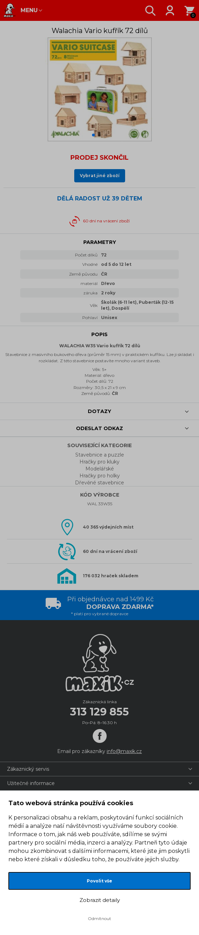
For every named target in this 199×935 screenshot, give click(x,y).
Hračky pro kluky (99, 462)
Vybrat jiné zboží (100, 175)
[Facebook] (100, 736)
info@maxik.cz (124, 751)
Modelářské (99, 469)
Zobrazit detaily (99, 900)
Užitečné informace (31, 783)
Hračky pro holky (99, 476)
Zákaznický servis (28, 769)
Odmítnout (99, 918)
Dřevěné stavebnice (99, 483)
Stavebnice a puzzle (99, 455)
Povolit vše (99, 881)
